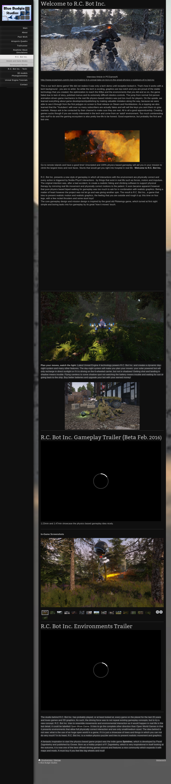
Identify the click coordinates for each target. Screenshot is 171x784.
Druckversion (45, 760)
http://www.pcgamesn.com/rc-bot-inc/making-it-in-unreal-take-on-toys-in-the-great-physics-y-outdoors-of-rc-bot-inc (97, 80)
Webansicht (161, 760)
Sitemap (57, 760)
